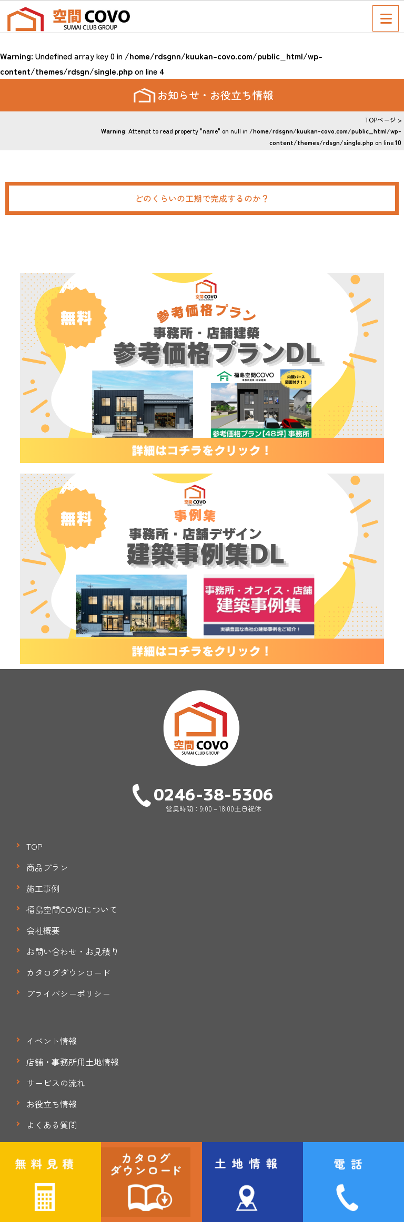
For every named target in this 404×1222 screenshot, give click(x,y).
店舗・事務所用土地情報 (72, 1061)
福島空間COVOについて (71, 909)
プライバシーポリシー (68, 993)
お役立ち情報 (51, 1103)
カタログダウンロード (68, 972)
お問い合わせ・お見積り (72, 951)
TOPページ (380, 119)
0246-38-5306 (214, 793)
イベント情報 (51, 1040)
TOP (34, 846)
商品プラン (47, 867)
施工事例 (43, 888)
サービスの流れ (55, 1082)
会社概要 (43, 930)
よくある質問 (51, 1124)
